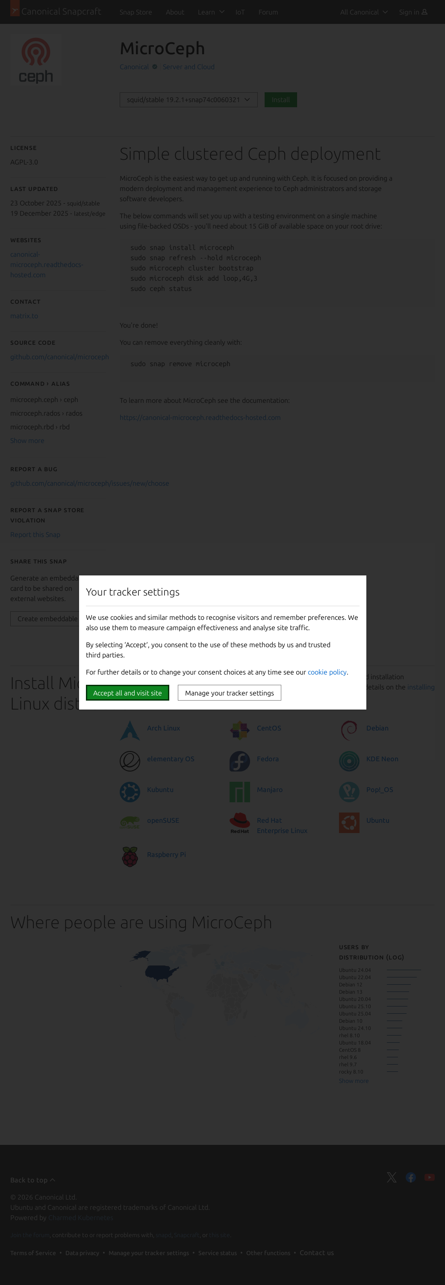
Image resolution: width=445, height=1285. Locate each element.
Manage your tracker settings (229, 693)
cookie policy (327, 672)
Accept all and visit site (127, 693)
